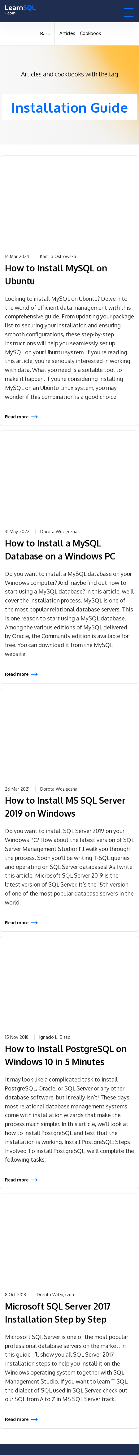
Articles (67, 33)
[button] (128, 12)
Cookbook (90, 33)
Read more (16, 416)
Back (45, 34)
